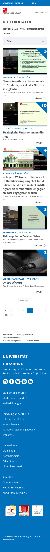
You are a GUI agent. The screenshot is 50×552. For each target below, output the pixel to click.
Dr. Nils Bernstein (10, 196)
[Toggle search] (40, 3)
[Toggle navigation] (46, 3)
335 (31, 311)
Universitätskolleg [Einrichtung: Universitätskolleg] (13, 278)
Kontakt (7, 477)
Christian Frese (9, 92)
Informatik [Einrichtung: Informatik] (9, 77)
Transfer (7, 435)
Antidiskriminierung (14, 493)
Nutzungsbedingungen (12, 340)
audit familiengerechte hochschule (10, 510)
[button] (33, 3)
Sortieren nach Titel (14, 28)
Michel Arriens (23, 286)
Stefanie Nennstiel (35, 92)
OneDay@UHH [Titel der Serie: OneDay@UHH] (12, 283)
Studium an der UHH (14, 393)
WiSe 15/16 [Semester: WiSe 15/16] (24, 77)
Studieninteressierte (14, 398)
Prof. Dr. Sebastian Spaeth (13, 140)
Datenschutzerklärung (12, 337)
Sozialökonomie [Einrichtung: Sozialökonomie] (12, 128)
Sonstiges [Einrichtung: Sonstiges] (8, 173)
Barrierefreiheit (33, 340)
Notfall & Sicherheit (14, 487)
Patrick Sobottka (9, 286)
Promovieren (10, 424)
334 (23, 311)
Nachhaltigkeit (11, 456)
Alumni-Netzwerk (12, 466)
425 (7, 315)
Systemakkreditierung (10, 517)
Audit (21, 507)
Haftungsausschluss (25, 334)
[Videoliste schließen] (41, 98)
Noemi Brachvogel (36, 286)
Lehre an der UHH (12, 419)
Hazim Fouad (22, 196)
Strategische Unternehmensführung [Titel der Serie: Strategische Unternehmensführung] (23, 134)
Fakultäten (9, 461)
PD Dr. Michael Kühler (29, 239)
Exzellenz (8, 451)
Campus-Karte (11, 482)
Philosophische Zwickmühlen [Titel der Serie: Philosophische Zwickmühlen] (21, 236)
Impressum (7, 334)
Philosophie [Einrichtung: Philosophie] (9, 232)
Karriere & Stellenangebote (18, 429)
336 (38, 311)
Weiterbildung (11, 403)
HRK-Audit (37, 507)
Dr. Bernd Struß (35, 196)
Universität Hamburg (13, 3)
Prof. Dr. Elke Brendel (11, 239)
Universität (9, 445)
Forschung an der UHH (15, 414)
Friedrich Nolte (21, 92)
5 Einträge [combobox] (25, 300)
